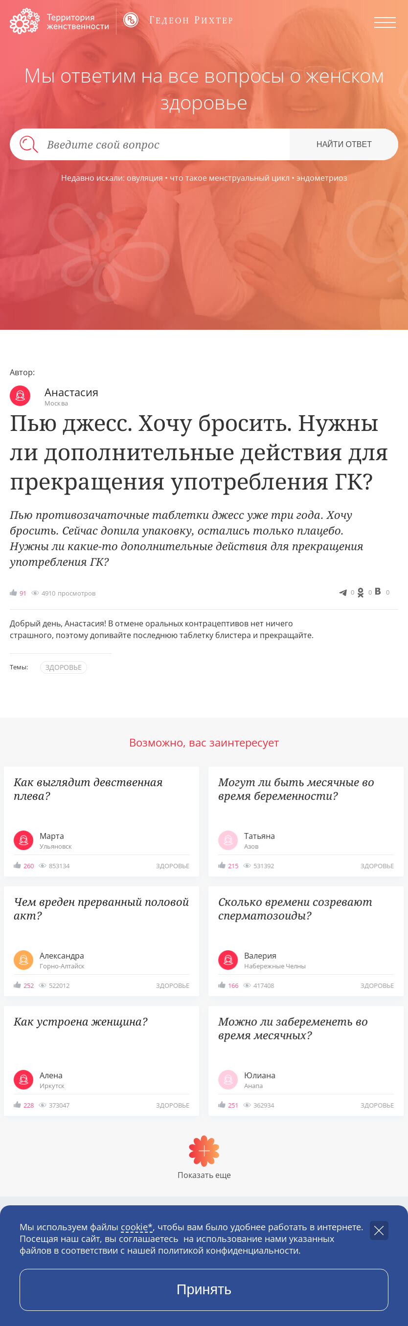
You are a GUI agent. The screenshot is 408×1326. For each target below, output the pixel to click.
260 (28, 865)
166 (233, 985)
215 (233, 865)
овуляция (145, 177)
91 (23, 593)
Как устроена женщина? (80, 1021)
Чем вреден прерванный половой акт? (101, 908)
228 (28, 1105)
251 (233, 1105)
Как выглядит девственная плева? (88, 789)
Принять (204, 1289)
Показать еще (204, 1175)
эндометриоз (321, 177)
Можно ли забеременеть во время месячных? (293, 1028)
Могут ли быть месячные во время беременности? (296, 789)
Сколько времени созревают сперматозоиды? (295, 908)
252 (28, 985)
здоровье (63, 667)
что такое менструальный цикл (230, 177)
